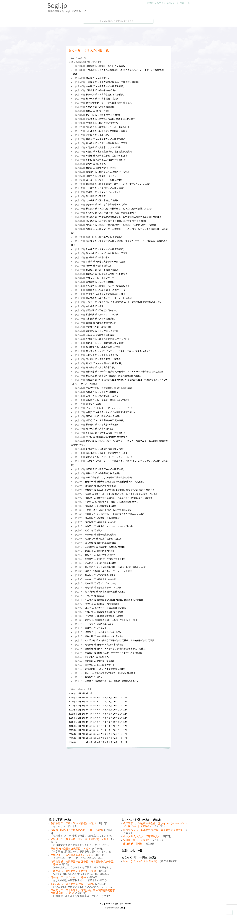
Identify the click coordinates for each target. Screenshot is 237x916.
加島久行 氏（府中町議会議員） (101, 106)
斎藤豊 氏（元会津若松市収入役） (102, 322)
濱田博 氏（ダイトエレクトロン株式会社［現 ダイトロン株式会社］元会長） (121, 494)
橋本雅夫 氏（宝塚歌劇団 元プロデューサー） (108, 290)
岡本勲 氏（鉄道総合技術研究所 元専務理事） (108, 437)
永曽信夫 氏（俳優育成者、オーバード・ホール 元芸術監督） (114, 652)
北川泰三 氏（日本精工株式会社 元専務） (105, 188)
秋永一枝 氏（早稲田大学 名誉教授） (103, 115)
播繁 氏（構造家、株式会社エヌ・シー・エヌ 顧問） (110, 571)
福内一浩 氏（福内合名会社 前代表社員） (105, 94)
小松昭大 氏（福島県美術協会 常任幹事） (104, 612)
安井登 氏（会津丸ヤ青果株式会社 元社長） (106, 294)
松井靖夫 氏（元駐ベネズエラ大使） (103, 314)
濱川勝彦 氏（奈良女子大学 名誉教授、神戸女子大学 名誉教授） (116, 221)
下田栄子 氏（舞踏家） (96, 595)
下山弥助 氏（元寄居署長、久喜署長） (104, 359)
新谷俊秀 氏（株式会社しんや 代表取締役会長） (109, 286)
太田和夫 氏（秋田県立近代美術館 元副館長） (108, 131)
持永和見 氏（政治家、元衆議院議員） (103, 604)
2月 (83, 693)
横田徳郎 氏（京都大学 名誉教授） (102, 424)
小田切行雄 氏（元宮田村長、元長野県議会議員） (109, 388)
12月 (125, 697)
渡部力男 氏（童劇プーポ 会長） (101, 176)
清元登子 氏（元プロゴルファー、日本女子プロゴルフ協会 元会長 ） (118, 351)
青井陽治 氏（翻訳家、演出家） (100, 661)
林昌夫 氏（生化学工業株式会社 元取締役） (106, 139)
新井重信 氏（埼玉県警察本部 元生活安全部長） (109, 339)
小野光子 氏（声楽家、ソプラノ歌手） (104, 147)
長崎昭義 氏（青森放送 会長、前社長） (103, 587)
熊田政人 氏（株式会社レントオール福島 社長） (109, 127)
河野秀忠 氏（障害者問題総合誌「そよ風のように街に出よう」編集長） (119, 498)
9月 (110, 697)
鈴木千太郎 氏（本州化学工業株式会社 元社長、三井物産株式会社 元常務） (120, 640)
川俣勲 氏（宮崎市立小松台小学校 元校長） (106, 159)
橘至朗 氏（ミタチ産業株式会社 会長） (103, 632)
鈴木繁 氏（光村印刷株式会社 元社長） (104, 363)
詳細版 (156, 819)
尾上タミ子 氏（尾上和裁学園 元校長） (103, 538)
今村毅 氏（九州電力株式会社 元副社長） (105, 86)
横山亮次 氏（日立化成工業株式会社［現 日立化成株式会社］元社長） (119, 208)
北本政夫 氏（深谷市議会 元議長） (102, 200)
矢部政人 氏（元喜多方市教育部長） (103, 392)
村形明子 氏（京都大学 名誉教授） (101, 555)
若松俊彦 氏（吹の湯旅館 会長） (101, 90)
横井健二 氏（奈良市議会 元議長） (102, 269)
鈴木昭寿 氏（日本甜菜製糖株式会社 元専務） (108, 143)
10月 (115, 697)
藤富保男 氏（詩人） (94, 677)
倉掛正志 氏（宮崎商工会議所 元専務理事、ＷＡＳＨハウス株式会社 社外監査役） (125, 371)
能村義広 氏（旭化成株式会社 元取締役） (105, 249)
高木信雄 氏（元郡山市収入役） (101, 367)
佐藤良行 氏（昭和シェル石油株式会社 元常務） (109, 172)
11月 (120, 697)
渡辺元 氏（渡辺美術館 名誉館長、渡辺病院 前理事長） (111, 673)
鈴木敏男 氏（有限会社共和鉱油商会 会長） (105, 559)
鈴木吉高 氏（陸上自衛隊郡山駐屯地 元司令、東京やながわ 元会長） (118, 184)
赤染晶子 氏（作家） (96, 306)
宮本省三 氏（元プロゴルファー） (101, 583)
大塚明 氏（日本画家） (97, 164)
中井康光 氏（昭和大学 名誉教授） (102, 123)
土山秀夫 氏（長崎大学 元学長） (100, 624)
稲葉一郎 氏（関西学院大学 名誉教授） (104, 237)
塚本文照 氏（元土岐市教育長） (100, 665)
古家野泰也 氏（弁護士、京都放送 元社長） (105, 547)
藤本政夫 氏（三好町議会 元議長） (101, 575)
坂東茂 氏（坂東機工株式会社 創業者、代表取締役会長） (112, 681)
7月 (103, 697)
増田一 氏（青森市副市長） (99, 265)
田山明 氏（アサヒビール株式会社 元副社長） (106, 608)
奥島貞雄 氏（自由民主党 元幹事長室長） (104, 644)
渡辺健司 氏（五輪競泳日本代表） (102, 310)
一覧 (188, 3)
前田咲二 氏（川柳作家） (98, 135)
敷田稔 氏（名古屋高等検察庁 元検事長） (105, 420)
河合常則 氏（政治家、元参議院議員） (103, 518)
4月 (91, 693)
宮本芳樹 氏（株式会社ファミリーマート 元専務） (110, 298)
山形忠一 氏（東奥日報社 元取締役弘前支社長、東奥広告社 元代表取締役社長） (124, 302)
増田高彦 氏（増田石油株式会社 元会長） (105, 469)
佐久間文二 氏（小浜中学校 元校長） (103, 347)
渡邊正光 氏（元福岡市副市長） (100, 551)
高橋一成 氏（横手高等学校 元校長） (103, 473)
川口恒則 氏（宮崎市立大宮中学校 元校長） (106, 432)
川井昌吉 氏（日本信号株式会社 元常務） (105, 449)
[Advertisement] (118, 36)
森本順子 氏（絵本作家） (98, 257)
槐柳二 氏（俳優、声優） (98, 111)
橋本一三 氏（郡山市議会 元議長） (102, 98)
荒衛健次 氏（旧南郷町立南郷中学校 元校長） (108, 274)
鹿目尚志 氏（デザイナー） (98, 628)
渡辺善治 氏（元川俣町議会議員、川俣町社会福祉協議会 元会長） (116, 567)
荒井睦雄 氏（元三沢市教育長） (101, 282)
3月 (87, 693)
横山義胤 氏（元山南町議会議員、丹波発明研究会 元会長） (114, 375)
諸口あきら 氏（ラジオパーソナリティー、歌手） (109, 457)
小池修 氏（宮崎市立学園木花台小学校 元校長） (109, 155)
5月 (95, 697)
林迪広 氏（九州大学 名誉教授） (101, 168)
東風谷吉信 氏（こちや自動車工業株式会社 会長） (110, 477)
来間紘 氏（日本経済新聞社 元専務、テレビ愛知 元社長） (112, 620)
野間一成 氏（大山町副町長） (100, 428)
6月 (99, 697)
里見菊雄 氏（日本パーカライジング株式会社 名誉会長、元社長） (116, 648)
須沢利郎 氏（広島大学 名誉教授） (101, 522)
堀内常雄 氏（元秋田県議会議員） (101, 542)
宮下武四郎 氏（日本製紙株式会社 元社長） (105, 591)
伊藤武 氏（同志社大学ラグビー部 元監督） (106, 261)
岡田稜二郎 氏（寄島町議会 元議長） (103, 416)
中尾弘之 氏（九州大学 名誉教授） (102, 355)
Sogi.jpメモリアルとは (156, 3)
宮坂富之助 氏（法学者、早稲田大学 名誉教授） (109, 400)
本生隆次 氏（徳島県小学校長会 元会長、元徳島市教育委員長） (115, 599)
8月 (107, 697)
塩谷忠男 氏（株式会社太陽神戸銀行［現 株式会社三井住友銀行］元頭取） (121, 225)
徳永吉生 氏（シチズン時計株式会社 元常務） (108, 253)
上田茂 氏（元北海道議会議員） (101, 335)
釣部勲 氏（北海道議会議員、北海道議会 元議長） (110, 151)
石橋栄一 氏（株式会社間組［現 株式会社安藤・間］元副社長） (115, 481)
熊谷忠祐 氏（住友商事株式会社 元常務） (104, 636)
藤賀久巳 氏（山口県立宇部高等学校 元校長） (108, 204)
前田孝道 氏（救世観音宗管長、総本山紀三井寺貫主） (111, 119)
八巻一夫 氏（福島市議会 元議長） (102, 396)
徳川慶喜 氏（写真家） (97, 196)
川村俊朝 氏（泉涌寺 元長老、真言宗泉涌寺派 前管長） (112, 212)
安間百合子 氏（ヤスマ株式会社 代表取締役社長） (110, 102)
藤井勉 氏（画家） (95, 404)
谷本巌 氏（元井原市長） (98, 78)
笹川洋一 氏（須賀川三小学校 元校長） (104, 180)
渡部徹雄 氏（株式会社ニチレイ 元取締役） (106, 66)
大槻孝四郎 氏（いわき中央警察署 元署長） (105, 669)
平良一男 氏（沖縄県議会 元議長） (101, 534)
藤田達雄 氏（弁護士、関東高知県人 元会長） (108, 453)
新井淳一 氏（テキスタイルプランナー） (105, 192)
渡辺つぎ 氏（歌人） (94, 530)
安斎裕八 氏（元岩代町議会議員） (101, 563)
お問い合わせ (172, 3)
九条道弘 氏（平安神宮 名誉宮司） (102, 331)
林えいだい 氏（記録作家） (98, 657)
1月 (79, 693)
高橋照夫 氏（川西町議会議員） (101, 318)
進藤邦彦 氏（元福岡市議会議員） (101, 506)
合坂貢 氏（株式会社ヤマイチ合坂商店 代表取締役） (111, 412)
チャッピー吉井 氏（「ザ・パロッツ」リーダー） (109, 408)
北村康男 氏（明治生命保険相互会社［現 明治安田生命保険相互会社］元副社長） (124, 216)
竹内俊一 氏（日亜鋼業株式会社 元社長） (105, 343)
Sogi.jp (122, 908)
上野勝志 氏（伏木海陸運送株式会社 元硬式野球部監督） (113, 82)
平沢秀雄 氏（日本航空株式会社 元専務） (104, 616)
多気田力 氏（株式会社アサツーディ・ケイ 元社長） (110, 526)
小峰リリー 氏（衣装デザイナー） (102, 278)
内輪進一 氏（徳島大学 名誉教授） (101, 579)
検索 (182, 3)
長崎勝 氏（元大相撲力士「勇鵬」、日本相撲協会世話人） (112, 502)
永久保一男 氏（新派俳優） (99, 327)
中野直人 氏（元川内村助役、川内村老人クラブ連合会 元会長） (115, 514)
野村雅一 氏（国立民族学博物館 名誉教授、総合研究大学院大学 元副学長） (120, 489)
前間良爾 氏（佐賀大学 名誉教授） (101, 485)
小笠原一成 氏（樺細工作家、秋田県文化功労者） (108, 510)
